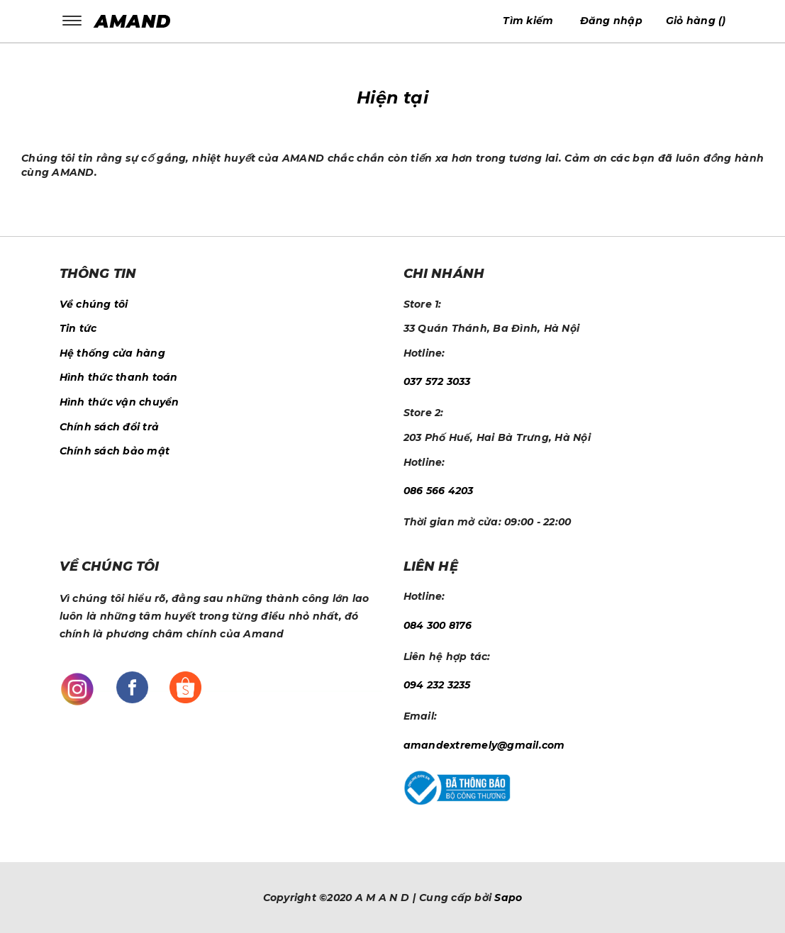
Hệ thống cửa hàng (112, 353)
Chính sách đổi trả (110, 426)
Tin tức (78, 328)
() (696, 20)
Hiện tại (392, 97)
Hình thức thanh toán (119, 377)
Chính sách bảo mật (115, 451)
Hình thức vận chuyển (119, 402)
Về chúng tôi (94, 304)
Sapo (508, 897)
